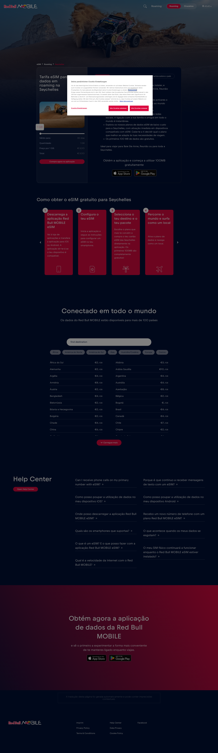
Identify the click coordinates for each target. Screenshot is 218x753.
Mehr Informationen (126, 101)
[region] (110, 95)
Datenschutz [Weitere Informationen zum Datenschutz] (132, 90)
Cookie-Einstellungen (79, 108)
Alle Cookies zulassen (139, 108)
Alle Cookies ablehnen (118, 108)
